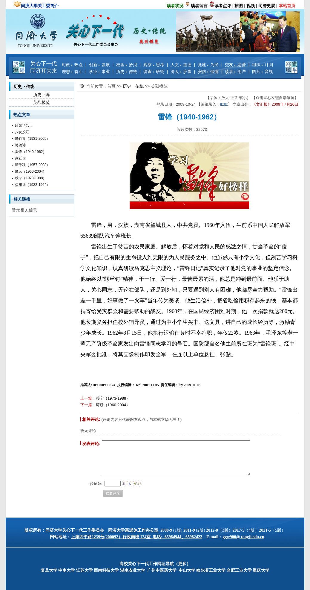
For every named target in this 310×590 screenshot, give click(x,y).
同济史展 (266, 5)
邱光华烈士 (24, 125)
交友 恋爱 (235, 64)
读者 (195, 5)
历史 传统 (126, 71)
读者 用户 (235, 71)
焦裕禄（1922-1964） (32, 185)
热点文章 (21, 114)
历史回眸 (41, 94)
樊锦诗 (20, 145)
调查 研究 (153, 71)
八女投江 (22, 132)
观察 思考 (153, 64)
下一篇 (86, 405)
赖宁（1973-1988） (30, 178)
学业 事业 (99, 71)
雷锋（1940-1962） (30, 152)
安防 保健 (208, 71)
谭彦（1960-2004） (30, 171)
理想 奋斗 (72, 71)
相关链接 (21, 199)
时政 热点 (72, 64)
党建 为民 (208, 64)
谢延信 (20, 158)
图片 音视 (262, 71)
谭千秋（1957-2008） (32, 165)
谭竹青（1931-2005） (32, 138)
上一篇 (86, 398)
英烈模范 (41, 102)
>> (120, 86)
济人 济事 (181, 71)
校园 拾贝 (126, 64)
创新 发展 (99, 64)
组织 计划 (262, 64)
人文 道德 (181, 64)
